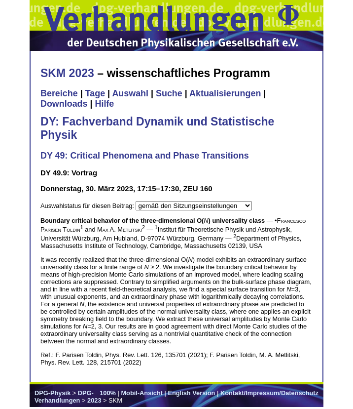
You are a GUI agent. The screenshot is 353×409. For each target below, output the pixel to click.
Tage (95, 93)
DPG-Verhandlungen (64, 396)
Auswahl (130, 93)
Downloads (64, 104)
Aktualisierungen (225, 93)
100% (108, 393)
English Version (191, 393)
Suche (169, 93)
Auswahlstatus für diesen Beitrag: (88, 205)
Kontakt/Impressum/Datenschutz (269, 393)
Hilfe (104, 104)
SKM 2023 (67, 73)
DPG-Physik (53, 393)
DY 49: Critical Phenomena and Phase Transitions (144, 156)
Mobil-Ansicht (142, 393)
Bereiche (59, 93)
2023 (94, 400)
